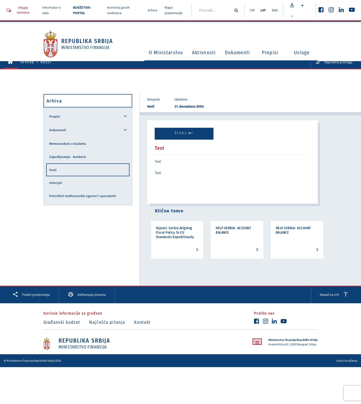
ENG (275, 10)
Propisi (270, 52)
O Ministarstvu (166, 52)
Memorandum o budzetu (67, 143)
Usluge (302, 52)
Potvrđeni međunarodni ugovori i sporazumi (82, 196)
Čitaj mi (184, 133)
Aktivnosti (204, 52)
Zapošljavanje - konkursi (67, 156)
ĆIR (252, 10)
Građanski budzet (61, 322)
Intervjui (55, 182)
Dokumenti (237, 52)
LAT (263, 10)
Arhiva (152, 10)
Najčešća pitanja (107, 322)
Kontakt (142, 322)
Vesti (53, 170)
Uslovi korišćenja (346, 360)
